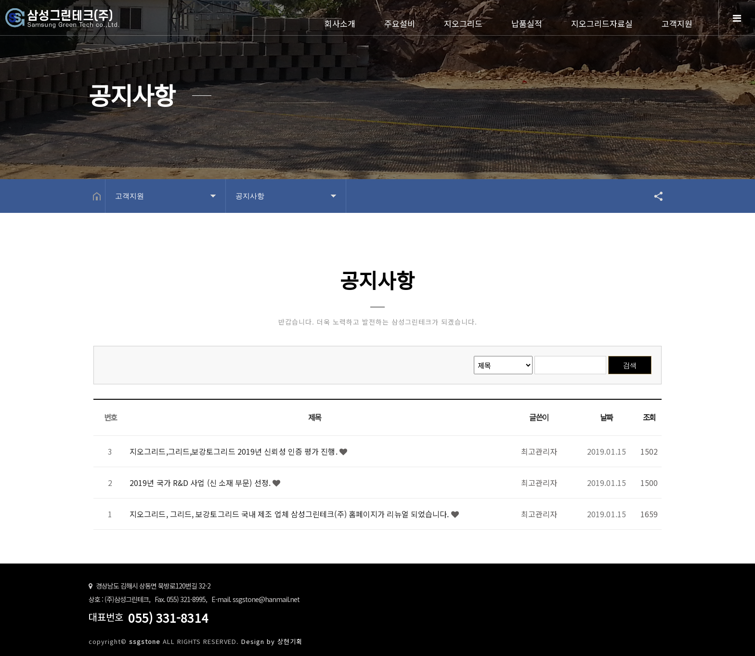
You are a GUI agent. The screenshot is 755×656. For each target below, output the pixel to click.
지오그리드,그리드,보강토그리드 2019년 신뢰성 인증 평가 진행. (234, 451)
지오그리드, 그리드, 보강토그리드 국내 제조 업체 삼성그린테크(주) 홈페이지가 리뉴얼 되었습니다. (290, 514)
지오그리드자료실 (602, 23)
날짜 (606, 417)
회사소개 (340, 23)
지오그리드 (463, 23)
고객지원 (677, 23)
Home (87, 25)
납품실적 (526, 23)
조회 (649, 417)
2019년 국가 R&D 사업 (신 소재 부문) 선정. (201, 482)
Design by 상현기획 (271, 641)
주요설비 (399, 23)
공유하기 (653, 196)
